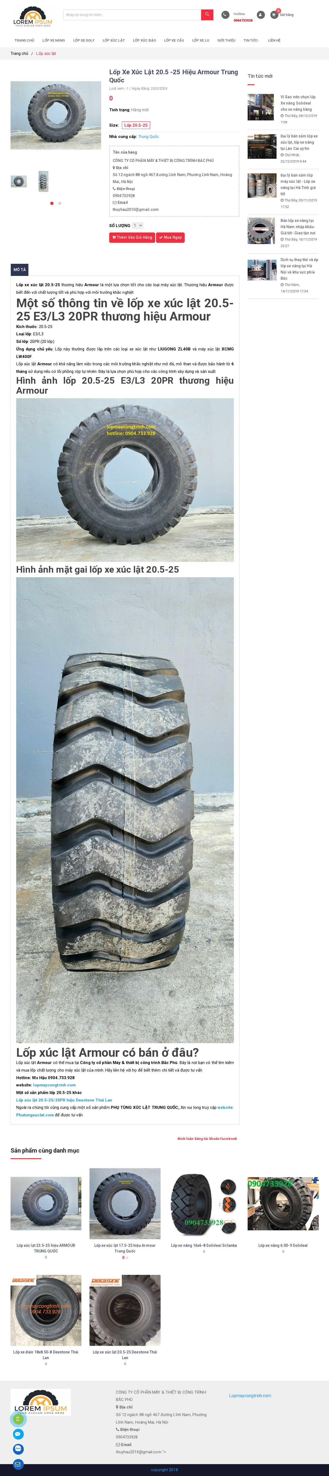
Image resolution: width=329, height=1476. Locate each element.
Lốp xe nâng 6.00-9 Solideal (283, 1245)
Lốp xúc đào (144, 40)
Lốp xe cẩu (174, 40)
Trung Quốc (148, 136)
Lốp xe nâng (53, 40)
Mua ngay (170, 237)
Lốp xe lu (200, 40)
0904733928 (243, 20)
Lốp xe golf (84, 40)
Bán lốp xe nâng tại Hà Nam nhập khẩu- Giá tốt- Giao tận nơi (298, 226)
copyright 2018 (164, 1469)
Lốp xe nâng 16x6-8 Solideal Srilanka (204, 1245)
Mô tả (20, 270)
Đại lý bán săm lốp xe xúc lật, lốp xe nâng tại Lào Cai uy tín (299, 142)
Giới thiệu (226, 40)
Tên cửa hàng (125, 152)
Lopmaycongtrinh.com (250, 1395)
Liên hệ (274, 40)
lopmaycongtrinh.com (54, 1085)
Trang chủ (25, 40)
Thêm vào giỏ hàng (132, 237)
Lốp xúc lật (114, 40)
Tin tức (252, 40)
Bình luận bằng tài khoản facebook (207, 1139)
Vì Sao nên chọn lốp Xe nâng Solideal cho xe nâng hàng (298, 103)
